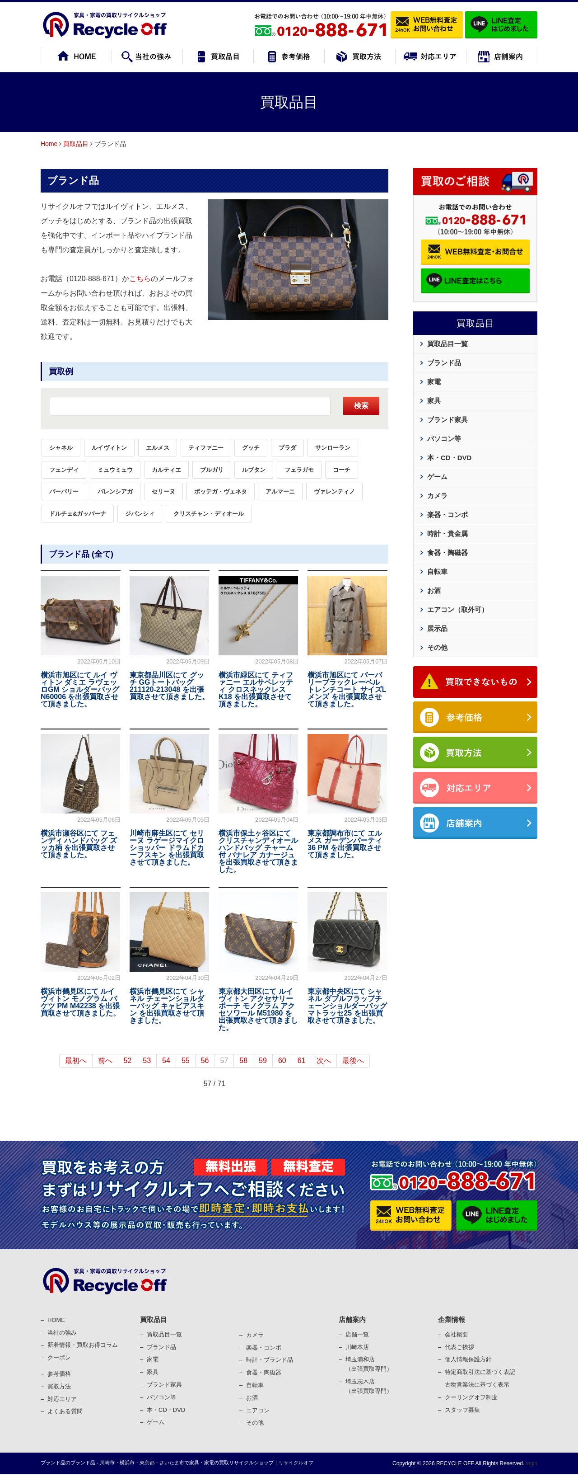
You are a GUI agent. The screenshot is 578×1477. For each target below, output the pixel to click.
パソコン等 (444, 438)
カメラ (437, 495)
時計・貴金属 (447, 533)
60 (282, 1060)
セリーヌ (163, 491)
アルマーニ (280, 491)
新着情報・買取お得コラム (82, 1344)
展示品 (437, 628)
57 (224, 1060)
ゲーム (437, 476)
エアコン (258, 1410)
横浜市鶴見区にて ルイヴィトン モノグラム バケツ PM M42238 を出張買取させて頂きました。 (80, 1002)
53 (147, 1060)
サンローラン (332, 447)
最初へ (76, 1060)
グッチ (251, 447)
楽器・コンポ (263, 1347)
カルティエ (166, 469)
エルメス (157, 447)
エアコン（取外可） (457, 609)
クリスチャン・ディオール (208, 513)
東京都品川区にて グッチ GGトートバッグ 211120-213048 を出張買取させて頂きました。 (169, 686)
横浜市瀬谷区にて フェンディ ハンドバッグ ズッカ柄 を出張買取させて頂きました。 (79, 844)
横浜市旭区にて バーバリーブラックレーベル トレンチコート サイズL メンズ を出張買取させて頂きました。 (347, 689)
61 (302, 1060)
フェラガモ (299, 469)
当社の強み (62, 1332)
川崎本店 (357, 1347)
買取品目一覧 (447, 344)
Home (49, 143)
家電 (434, 382)
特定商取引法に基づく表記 (480, 1372)
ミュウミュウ (115, 469)
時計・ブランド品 (269, 1359)
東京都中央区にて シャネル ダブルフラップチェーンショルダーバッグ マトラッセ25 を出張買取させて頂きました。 (347, 1006)
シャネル (61, 447)
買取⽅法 (59, 1386)
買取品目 (76, 143)
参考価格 (59, 1373)
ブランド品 (73, 180)
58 (243, 1060)
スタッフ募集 (462, 1409)
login (530, 1463)
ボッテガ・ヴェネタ (220, 491)
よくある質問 (65, 1411)
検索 (361, 405)
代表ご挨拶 (459, 1347)
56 (205, 1060)
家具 (434, 401)
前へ (105, 1060)
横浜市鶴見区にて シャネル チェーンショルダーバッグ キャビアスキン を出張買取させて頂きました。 (167, 1006)
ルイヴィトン (109, 447)
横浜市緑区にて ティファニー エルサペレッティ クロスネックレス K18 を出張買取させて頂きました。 (256, 689)
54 (166, 1060)
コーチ (341, 469)
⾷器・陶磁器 (263, 1372)
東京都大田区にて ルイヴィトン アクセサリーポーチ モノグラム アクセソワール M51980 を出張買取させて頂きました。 (258, 1009)
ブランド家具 (447, 419)
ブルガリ (212, 469)
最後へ (353, 1060)
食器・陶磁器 (447, 552)
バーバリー (64, 491)
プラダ (287, 447)
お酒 (434, 590)
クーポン (59, 1357)
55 (186, 1060)
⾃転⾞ (255, 1385)
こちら (140, 278)
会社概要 (456, 1334)
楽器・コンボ (447, 514)
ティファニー (206, 447)
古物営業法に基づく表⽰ (477, 1384)
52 (128, 1060)
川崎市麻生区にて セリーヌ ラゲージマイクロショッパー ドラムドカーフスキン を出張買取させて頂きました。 (167, 847)
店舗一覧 (357, 1334)
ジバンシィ (139, 513)
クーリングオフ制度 (471, 1397)
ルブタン (254, 469)
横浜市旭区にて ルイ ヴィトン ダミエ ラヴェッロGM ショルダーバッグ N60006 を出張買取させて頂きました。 (80, 689)
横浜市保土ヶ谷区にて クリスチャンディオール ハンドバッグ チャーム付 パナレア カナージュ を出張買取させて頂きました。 (258, 851)
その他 (437, 647)
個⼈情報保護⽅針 (468, 1359)
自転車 (437, 571)
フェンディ (64, 469)
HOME (56, 1320)
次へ (324, 1060)
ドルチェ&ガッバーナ (77, 513)
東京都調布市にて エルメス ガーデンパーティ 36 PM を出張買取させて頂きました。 (345, 844)
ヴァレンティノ (334, 491)
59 (263, 1060)
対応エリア (62, 1399)
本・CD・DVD (449, 457)
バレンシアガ (115, 491)
